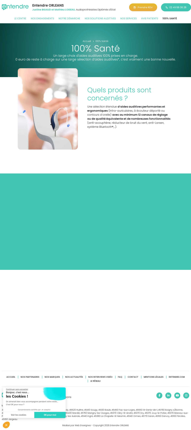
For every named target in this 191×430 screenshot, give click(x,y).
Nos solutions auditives (100, 18)
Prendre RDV (143, 7)
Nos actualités (74, 377)
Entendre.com (177, 377)
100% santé (169, 18)
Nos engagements (42, 18)
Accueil (10, 377)
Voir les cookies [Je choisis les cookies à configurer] (18, 415)
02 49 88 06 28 (176, 7)
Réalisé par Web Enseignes (76, 425)
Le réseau (95, 381)
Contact (133, 377)
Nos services (128, 18)
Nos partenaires (30, 377)
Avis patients (149, 18)
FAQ (120, 377)
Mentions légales (153, 377)
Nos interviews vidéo (100, 377)
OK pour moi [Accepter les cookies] (49, 415)
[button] (6, 425)
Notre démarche (69, 18)
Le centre (20, 18)
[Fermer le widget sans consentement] (16, 389)
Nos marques (52, 377)
